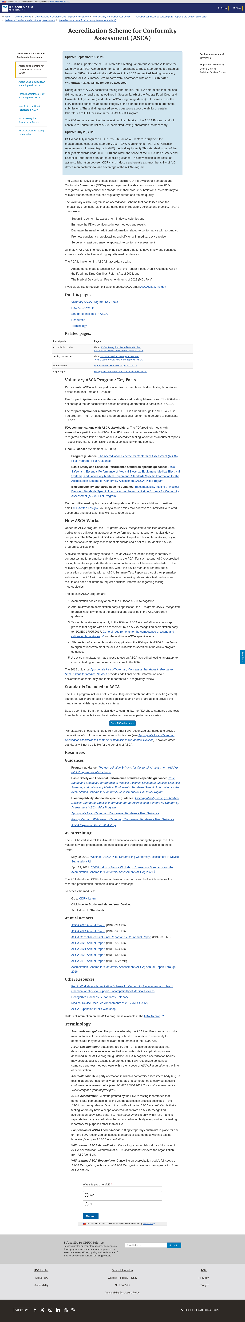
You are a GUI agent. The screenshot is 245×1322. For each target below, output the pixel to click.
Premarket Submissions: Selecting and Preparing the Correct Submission (170, 16)
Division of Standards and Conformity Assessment (30, 20)
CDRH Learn (87, 898)
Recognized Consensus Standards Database (100, 997)
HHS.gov (203, 1277)
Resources (78, 320)
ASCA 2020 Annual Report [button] (88, 955)
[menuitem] (214, 57)
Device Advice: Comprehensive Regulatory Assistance (62, 16)
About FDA (41, 1277)
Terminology (79, 325)
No (91, 1204)
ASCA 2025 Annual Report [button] (88, 925)
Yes (92, 1194)
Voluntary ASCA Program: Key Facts (94, 302)
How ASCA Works (82, 308)
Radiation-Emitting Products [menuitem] (213, 72)
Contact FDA (21, 1310)
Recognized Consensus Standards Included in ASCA (120, 371)
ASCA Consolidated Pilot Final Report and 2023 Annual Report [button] (111, 937)
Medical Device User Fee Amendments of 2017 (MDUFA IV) (109, 1003)
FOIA (204, 1270)
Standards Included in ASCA (89, 313)
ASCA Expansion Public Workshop (93, 1009)
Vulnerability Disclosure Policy (123, 1292)
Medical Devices (23, 16)
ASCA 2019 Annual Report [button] (88, 961)
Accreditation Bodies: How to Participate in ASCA (32, 83)
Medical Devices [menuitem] (208, 68)
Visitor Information (122, 1270)
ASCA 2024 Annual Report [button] (88, 931)
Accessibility (41, 1285)
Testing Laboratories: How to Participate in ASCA (31, 96)
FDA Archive (152, 1016)
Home (7, 16)
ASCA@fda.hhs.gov (153, 286)
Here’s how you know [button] (60, 2)
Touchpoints (148, 1223)
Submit (90, 1216)
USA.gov (204, 1285)
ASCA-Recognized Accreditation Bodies (29, 120)
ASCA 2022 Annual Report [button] (88, 943)
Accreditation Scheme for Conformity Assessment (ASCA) (87, 20)
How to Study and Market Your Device (111, 16)
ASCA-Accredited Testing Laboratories (31, 132)
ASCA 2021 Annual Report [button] (88, 949)
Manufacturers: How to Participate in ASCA (30, 108)
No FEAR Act (122, 1285)
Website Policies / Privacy (122, 1277)
